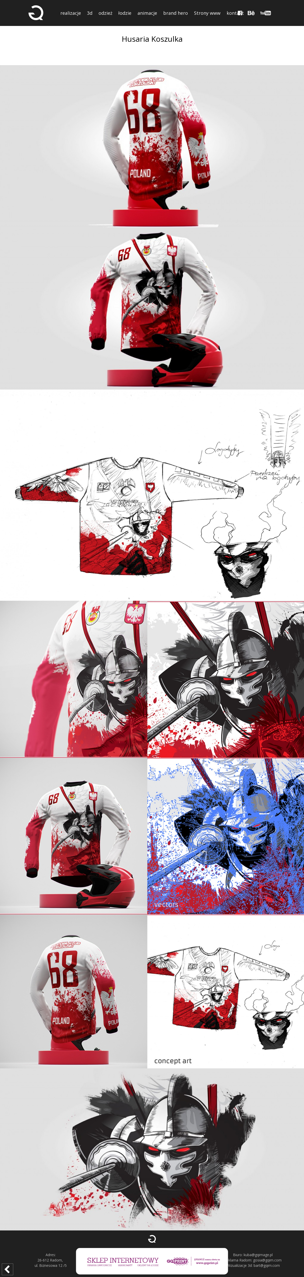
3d (89, 13)
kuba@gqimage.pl (258, 1254)
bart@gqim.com (267, 1265)
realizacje (70, 13)
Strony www (207, 13)
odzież (105, 13)
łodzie (124, 13)
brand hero (175, 13)
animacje (147, 13)
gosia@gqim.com (267, 1260)
